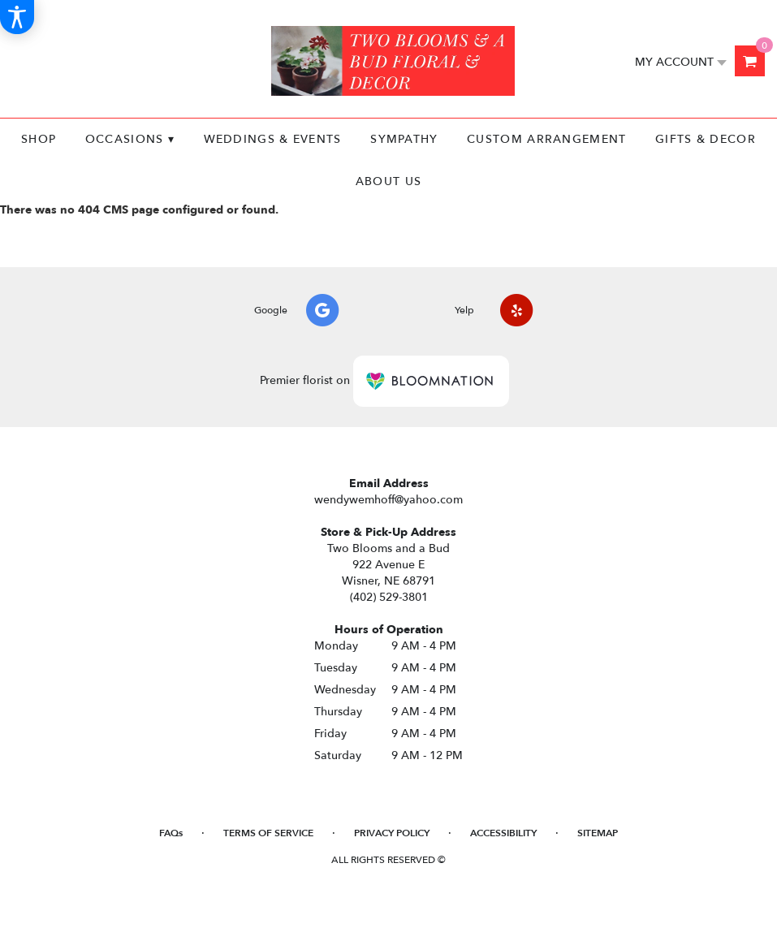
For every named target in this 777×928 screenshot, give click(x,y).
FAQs (171, 833)
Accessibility (503, 833)
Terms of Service (268, 833)
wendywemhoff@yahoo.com (388, 499)
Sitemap (597, 833)
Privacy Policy (392, 833)
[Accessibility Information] (17, 17)
